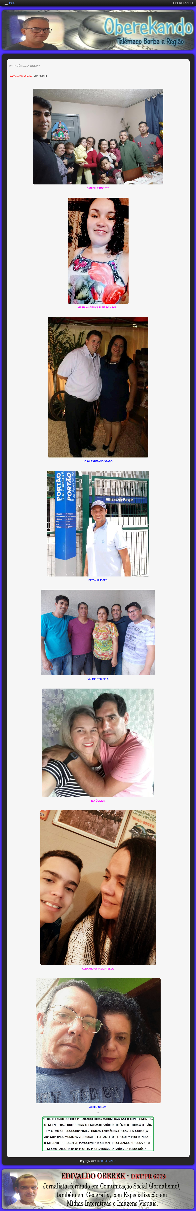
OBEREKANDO (107, 1161)
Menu (12, 3)
